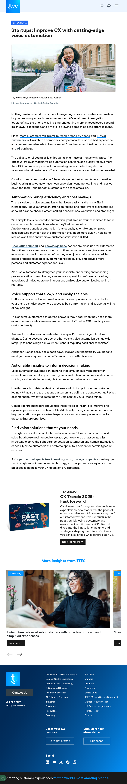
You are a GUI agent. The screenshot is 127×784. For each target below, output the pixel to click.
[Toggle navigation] (117, 6)
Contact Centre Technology (59, 683)
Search (102, 5)
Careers (89, 679)
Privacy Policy (92, 710)
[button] (19, 654)
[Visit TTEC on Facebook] (67, 762)
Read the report (73, 541)
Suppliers (89, 674)
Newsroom (90, 688)
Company (50, 715)
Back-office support (25, 246)
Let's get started (59, 741)
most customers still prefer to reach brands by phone (55, 136)
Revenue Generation (56, 692)
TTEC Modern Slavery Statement (101, 697)
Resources (51, 710)
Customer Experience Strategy (61, 674)
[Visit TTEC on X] (61, 762)
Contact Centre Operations (59, 679)
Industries (51, 701)
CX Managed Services (57, 688)
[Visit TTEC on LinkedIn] (47, 762)
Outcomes (51, 706)
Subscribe (96, 741)
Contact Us (19, 692)
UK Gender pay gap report (98, 706)
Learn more (16, 643)
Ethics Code (91, 692)
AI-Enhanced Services (57, 697)
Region (109, 5)
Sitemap (89, 715)
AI (18, 148)
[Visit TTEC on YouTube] (54, 762)
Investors (89, 683)
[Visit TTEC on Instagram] (74, 762)
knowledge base (56, 246)
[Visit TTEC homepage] (13, 678)
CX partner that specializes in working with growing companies (56, 459)
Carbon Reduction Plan (96, 701)
